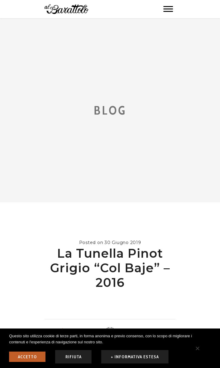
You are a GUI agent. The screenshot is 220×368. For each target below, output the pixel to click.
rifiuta (73, 356)
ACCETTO (27, 356)
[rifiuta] (197, 348)
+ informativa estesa (135, 356)
